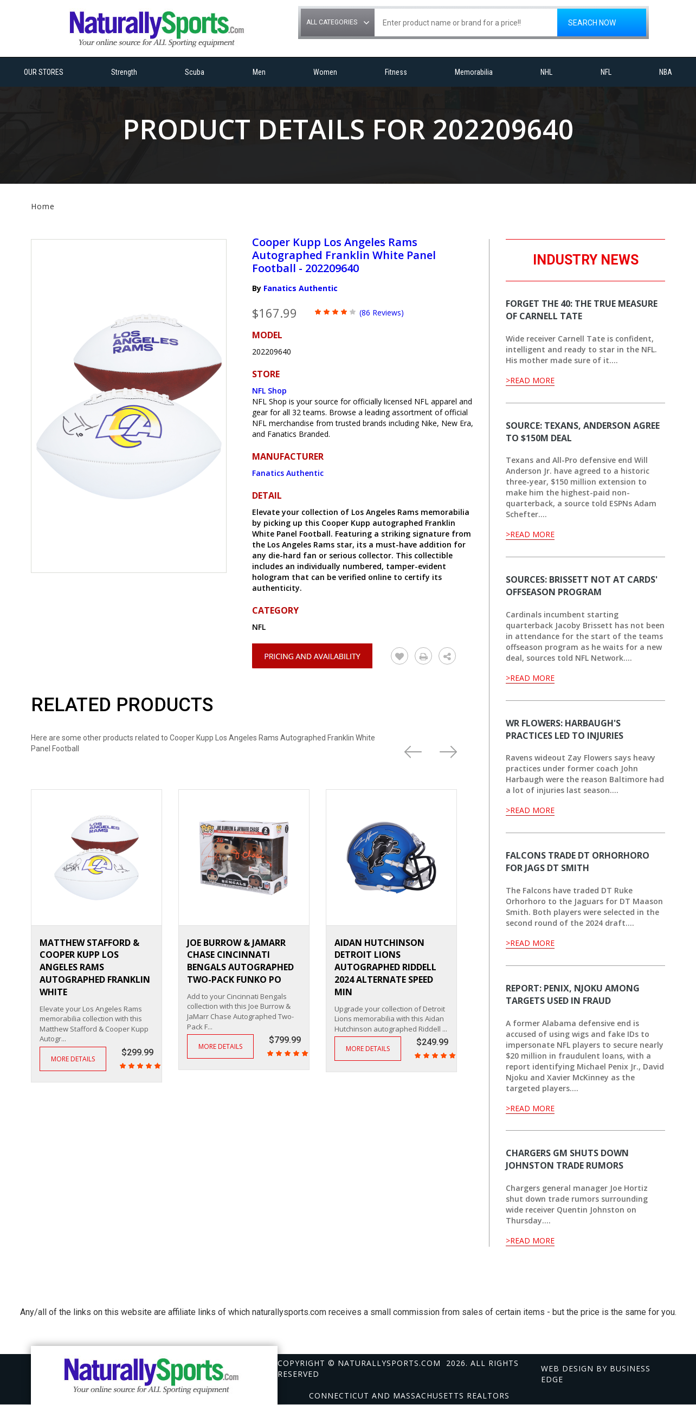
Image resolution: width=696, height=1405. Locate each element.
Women (325, 72)
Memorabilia (474, 72)
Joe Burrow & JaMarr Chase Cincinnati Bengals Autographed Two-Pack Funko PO (240, 961)
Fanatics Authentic (300, 288)
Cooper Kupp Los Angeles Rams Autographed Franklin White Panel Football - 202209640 (344, 255)
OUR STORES (43, 72)
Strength (124, 72)
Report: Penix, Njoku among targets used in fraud (573, 994)
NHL (546, 72)
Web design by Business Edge (595, 1373)
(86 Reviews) (381, 312)
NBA (665, 72)
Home (43, 206)
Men (259, 72)
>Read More (530, 380)
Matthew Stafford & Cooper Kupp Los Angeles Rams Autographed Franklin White (95, 967)
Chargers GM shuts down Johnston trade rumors (567, 1159)
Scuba (194, 72)
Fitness (396, 72)
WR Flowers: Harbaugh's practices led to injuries (564, 729)
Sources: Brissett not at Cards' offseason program (582, 585)
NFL (606, 72)
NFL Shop (269, 390)
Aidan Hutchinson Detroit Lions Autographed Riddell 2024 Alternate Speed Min (385, 967)
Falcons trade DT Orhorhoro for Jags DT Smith (577, 861)
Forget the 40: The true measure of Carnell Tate (582, 310)
